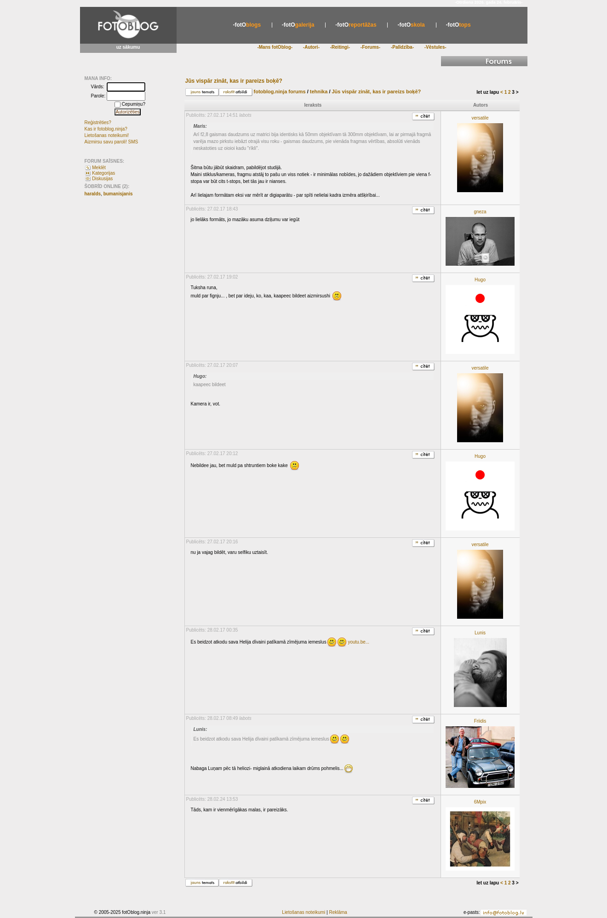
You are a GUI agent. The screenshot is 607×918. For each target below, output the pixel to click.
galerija (298, 25)
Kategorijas (103, 173)
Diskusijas (102, 178)
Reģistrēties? (98, 122)
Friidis (480, 721)
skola (410, 25)
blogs (247, 25)
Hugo (480, 279)
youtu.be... (358, 641)
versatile (479, 117)
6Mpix (480, 801)
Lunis (480, 632)
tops (458, 25)
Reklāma (338, 912)
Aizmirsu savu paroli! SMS (111, 141)
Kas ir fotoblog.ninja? (106, 128)
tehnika (321, 91)
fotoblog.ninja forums (280, 91)
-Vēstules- (435, 47)
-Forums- (370, 47)
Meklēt (98, 167)
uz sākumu (128, 47)
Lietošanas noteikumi (303, 912)
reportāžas (355, 25)
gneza (480, 211)
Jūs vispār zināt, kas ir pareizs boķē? (376, 91)
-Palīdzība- (402, 47)
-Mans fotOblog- (274, 47)
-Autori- (311, 47)
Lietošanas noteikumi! (107, 135)
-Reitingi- (340, 47)
